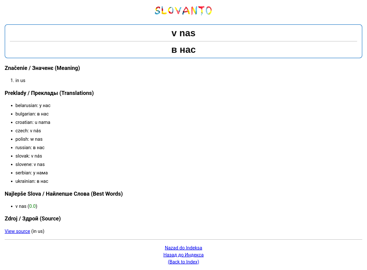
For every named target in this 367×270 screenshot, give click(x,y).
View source (17, 231)
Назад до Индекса (183, 255)
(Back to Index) (183, 262)
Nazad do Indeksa (183, 248)
